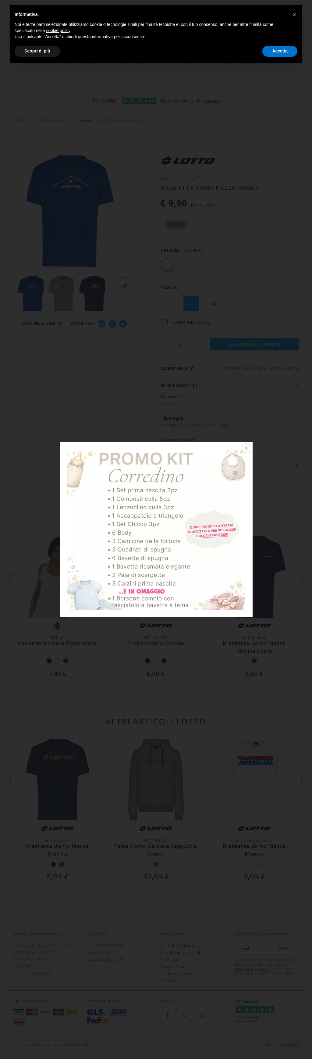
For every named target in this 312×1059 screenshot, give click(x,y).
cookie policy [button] (58, 30)
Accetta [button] (280, 50)
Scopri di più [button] (37, 50)
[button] (294, 15)
